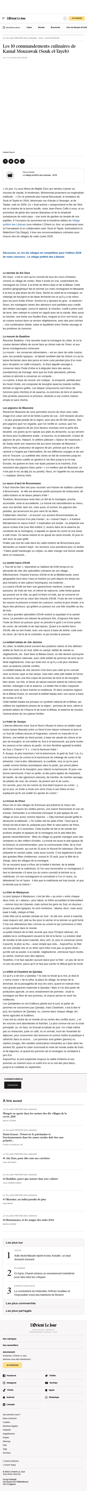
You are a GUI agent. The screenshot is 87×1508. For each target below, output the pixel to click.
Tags (5, 1449)
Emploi (6, 1437)
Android (10, 1397)
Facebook (11, 1375)
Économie (55, 27)
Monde (41, 27)
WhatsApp (54, 1397)
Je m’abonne (77, 18)
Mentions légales (10, 1426)
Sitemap (6, 1441)
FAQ (5, 1445)
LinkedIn (11, 1404)
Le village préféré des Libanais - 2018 (23, 38)
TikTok (10, 1390)
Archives (7, 1453)
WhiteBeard (22, 1481)
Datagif (12, 1479)
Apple (51, 1390)
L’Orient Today (9, 1465)
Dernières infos (11, 27)
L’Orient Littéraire (11, 1461)
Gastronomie (52, 38)
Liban (29, 27)
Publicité (7, 1430)
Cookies (6, 1422)
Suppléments (9, 1433)
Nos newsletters (10, 1345)
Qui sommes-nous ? (12, 1414)
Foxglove (11, 1484)
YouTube (53, 1383)
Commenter (13, 1085)
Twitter (52, 1375)
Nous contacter (10, 1418)
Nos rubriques (9, 1339)
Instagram (11, 1383)
